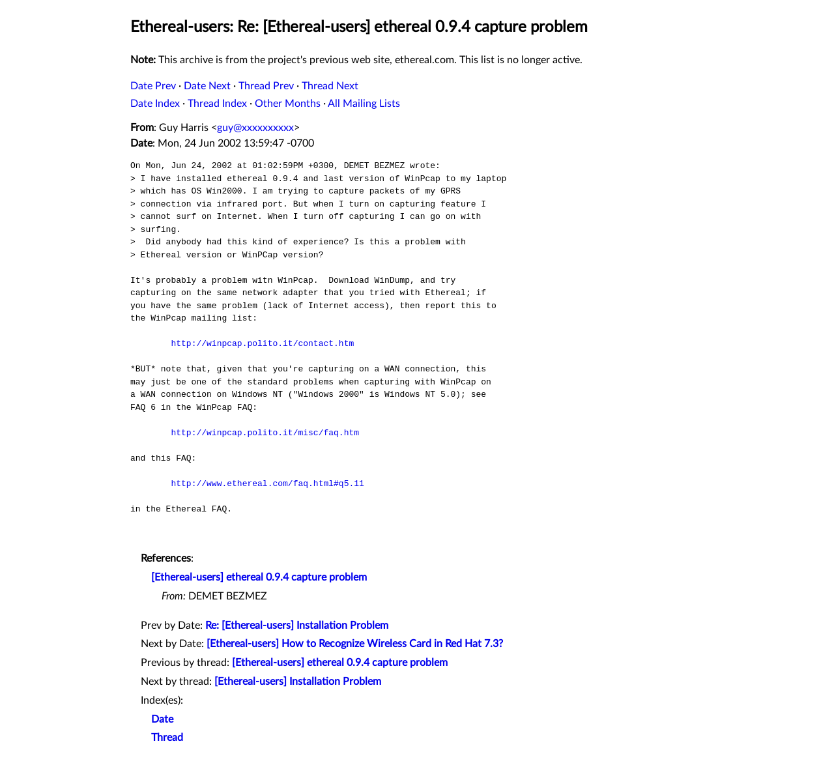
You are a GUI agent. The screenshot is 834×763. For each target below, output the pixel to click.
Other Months (288, 103)
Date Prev (153, 86)
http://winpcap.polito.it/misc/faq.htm (265, 433)
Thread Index (217, 103)
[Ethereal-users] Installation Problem (297, 681)
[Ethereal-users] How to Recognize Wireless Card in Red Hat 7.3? (355, 644)
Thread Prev (266, 86)
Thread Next (330, 86)
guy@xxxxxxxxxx (255, 127)
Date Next (207, 86)
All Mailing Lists (364, 103)
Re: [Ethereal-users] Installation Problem (296, 625)
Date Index (155, 103)
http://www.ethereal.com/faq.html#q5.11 (267, 483)
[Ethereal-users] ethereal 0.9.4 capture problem (259, 577)
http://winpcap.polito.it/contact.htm (262, 343)
